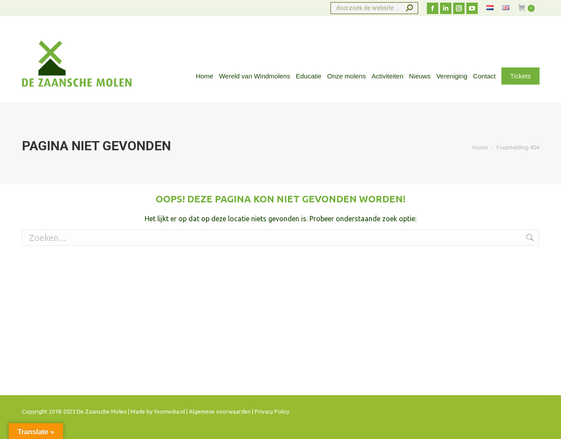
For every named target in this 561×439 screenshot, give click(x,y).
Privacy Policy (272, 411)
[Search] (374, 8)
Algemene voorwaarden (220, 411)
